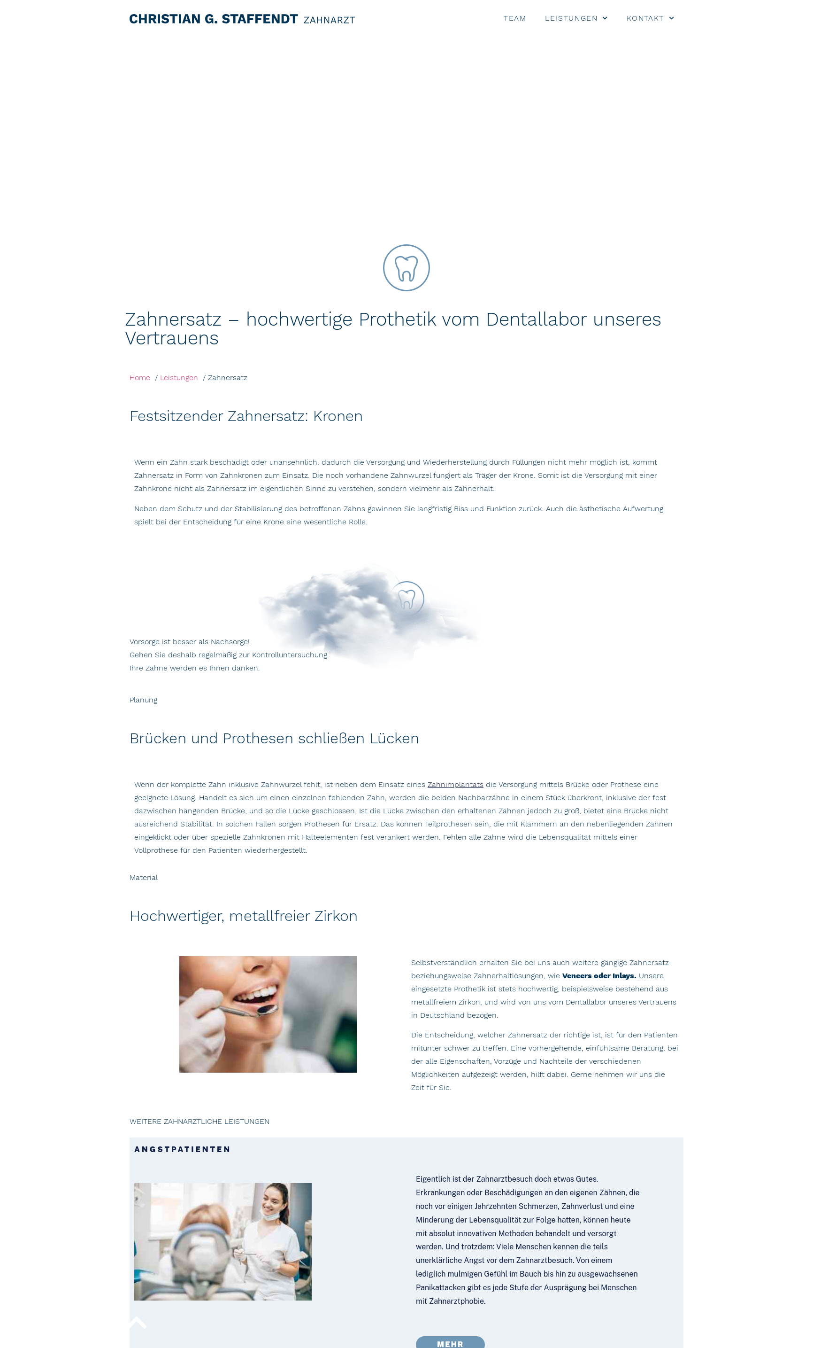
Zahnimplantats (455, 586)
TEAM (515, 18)
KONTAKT (650, 18)
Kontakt (556, 1337)
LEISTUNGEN (576, 18)
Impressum (600, 1337)
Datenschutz (661, 1337)
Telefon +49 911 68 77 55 (590, 1274)
